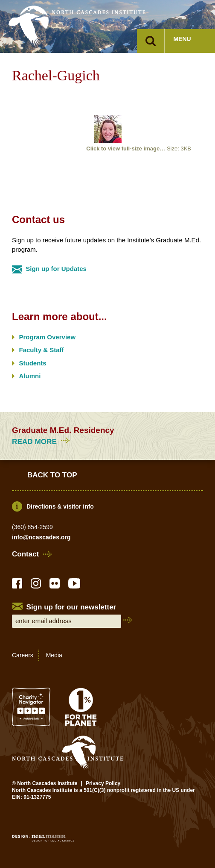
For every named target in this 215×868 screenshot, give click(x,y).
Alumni (30, 376)
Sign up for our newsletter (71, 607)
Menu (182, 38)
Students (32, 363)
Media (54, 655)
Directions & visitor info (60, 506)
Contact (25, 554)
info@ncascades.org (41, 537)
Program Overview (47, 337)
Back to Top (52, 475)
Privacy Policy (103, 783)
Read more (42, 442)
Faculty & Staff (41, 349)
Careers (22, 655)
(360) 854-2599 (32, 527)
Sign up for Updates (56, 268)
